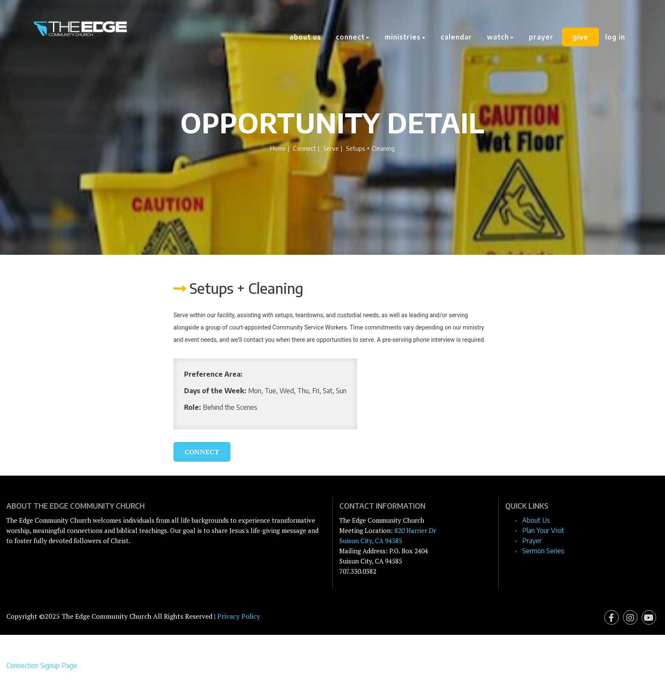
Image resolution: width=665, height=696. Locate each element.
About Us (305, 37)
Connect (304, 148)
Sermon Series (543, 551)
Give (580, 37)
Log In (615, 37)
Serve (331, 148)
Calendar (456, 37)
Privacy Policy (238, 616)
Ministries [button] (405, 37)
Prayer (541, 37)
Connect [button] (353, 37)
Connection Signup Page (41, 665)
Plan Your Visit (543, 530)
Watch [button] (500, 37)
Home (278, 148)
